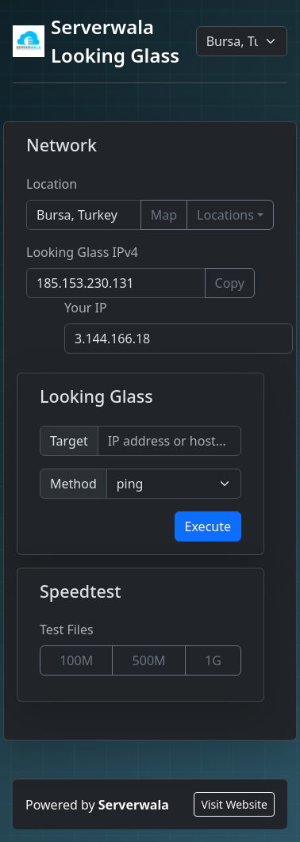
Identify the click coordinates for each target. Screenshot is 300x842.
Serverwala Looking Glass (96, 40)
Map (164, 215)
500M (149, 660)
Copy (229, 283)
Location (51, 184)
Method (73, 483)
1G (213, 660)
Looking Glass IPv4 (82, 252)
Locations (225, 215)
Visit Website (234, 804)
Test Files (67, 629)
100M (76, 660)
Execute (208, 526)
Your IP (85, 307)
